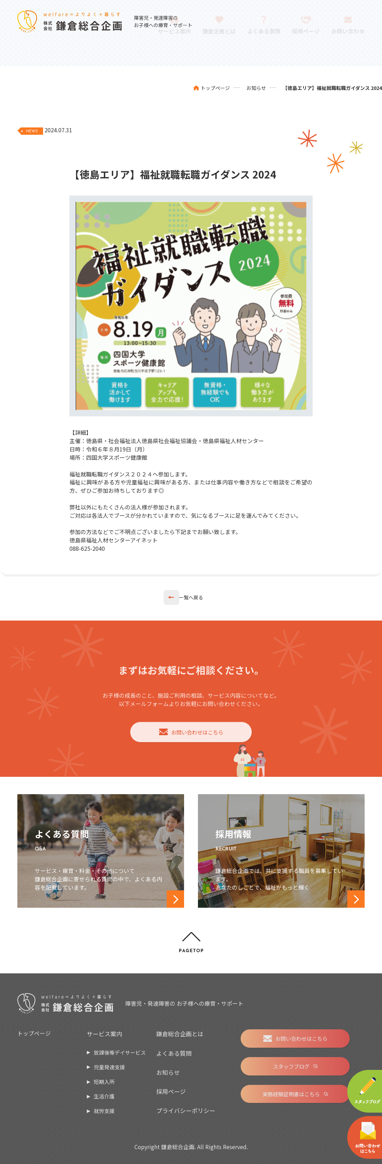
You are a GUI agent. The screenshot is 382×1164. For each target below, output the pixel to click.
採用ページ (171, 1095)
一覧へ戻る (191, 597)
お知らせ (256, 87)
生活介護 (104, 1100)
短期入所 (104, 1085)
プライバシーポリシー (185, 1114)
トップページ (215, 87)
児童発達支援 (109, 1071)
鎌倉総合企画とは (180, 1037)
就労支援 (104, 1115)
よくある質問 (174, 1057)
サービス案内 (104, 1037)
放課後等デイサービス (120, 1056)
